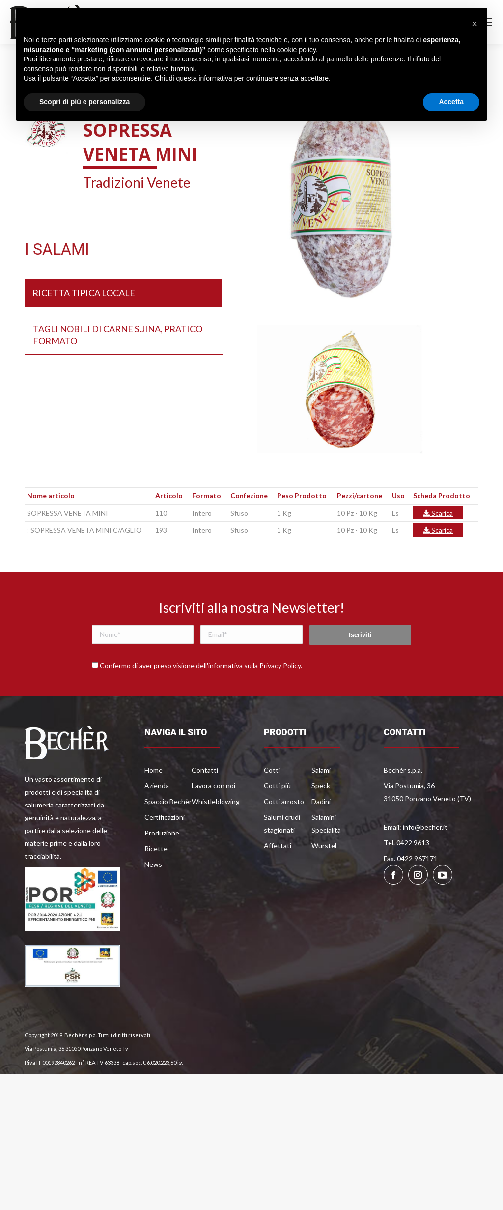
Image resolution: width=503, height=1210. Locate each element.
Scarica (438, 513)
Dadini (321, 801)
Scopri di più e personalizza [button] (84, 102)
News (153, 864)
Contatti (205, 770)
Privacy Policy (280, 666)
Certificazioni (164, 817)
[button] (474, 23)
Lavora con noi (213, 785)
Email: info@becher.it (415, 827)
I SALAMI (57, 249)
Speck (320, 785)
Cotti (272, 770)
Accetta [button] (451, 102)
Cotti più (277, 785)
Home (153, 770)
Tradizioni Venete (137, 182)
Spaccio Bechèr (168, 801)
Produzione (161, 833)
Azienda (156, 785)
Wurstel (323, 845)
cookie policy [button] (296, 50)
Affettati (277, 845)
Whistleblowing (216, 801)
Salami (321, 770)
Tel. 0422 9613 (406, 842)
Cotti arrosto (284, 801)
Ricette (156, 848)
